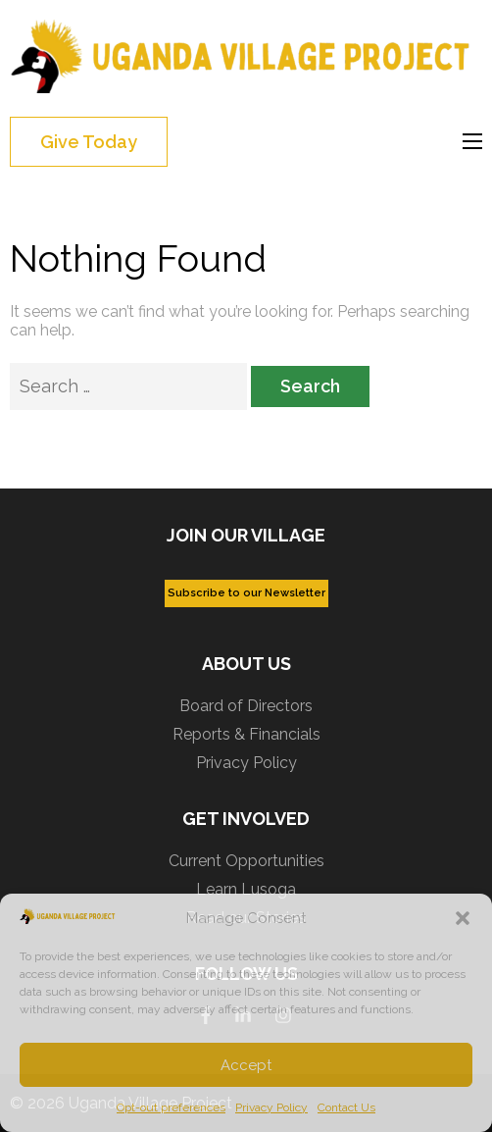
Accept (246, 1065)
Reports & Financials (246, 734)
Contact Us (346, 1107)
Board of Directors (246, 705)
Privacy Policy (271, 1107)
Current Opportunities (246, 860)
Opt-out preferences (171, 1107)
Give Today (88, 141)
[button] (462, 918)
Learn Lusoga (246, 889)
